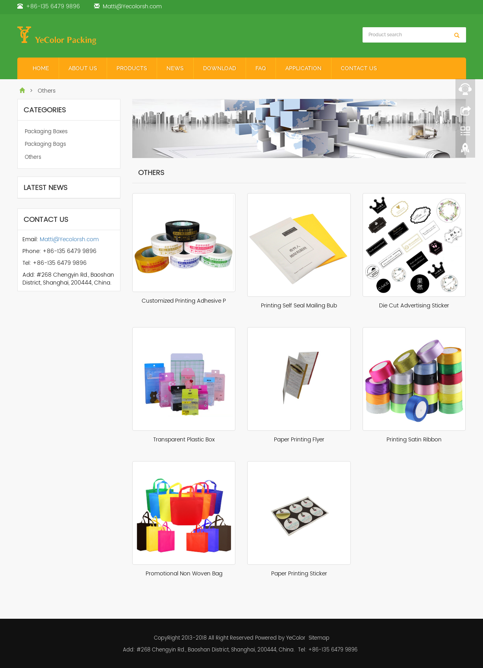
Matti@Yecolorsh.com (132, 6)
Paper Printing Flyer (299, 439)
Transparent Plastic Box (184, 439)
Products (132, 68)
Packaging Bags (45, 144)
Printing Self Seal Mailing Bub (299, 305)
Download (219, 68)
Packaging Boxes (46, 132)
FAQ (260, 68)
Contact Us (359, 68)
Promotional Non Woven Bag (184, 573)
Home (41, 68)
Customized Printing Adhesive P (184, 300)
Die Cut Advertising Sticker (414, 305)
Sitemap (319, 638)
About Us (82, 68)
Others (33, 157)
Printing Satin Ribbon (414, 439)
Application (303, 68)
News (175, 68)
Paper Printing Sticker (299, 573)
